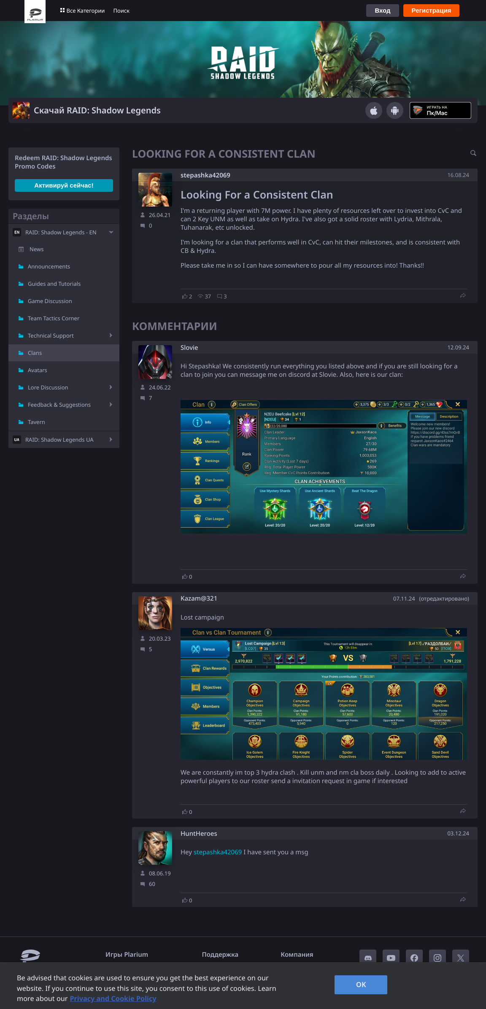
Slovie (189, 348)
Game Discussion (50, 301)
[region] (243, 985)
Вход (382, 10)
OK (361, 984)
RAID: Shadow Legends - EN (61, 232)
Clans (35, 353)
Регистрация (431, 10)
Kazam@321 (199, 599)
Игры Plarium (126, 954)
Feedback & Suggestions (59, 404)
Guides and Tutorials (54, 283)
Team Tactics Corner (53, 318)
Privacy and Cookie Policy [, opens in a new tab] (113, 998)
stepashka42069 (205, 175)
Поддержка (220, 954)
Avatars (37, 370)
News (36, 249)
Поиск (121, 10)
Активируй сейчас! (63, 185)
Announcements (49, 266)
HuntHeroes (199, 834)
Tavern (36, 422)
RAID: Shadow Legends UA (59, 439)
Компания (297, 954)
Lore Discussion (48, 387)
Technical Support (51, 335)
